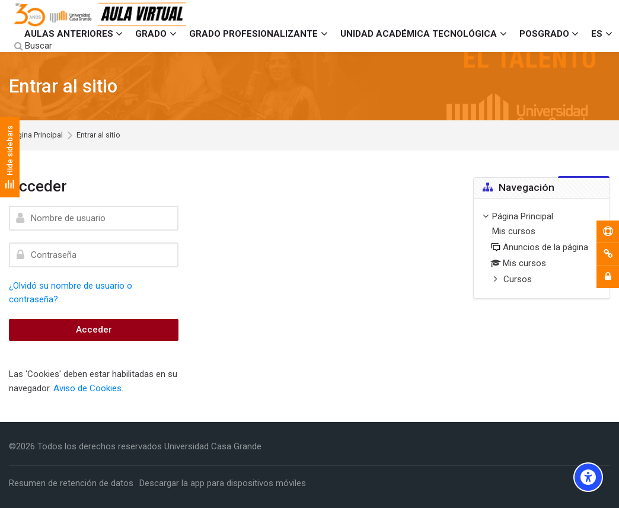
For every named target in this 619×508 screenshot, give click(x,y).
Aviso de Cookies (87, 388)
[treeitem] (542, 249)
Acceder (94, 329)
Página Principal (36, 135)
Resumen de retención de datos (71, 483)
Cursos (517, 279)
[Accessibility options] (588, 477)
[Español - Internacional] (601, 33)
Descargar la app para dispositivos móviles (222, 483)
